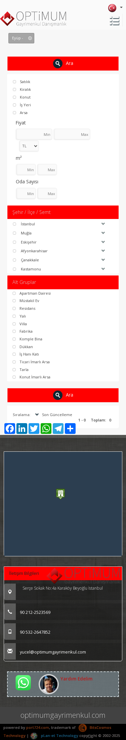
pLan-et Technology (54, 735)
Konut (22, 97)
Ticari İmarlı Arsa (31, 361)
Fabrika (22, 331)
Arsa (20, 112)
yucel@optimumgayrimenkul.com (45, 652)
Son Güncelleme (53, 414)
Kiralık (22, 89)
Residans (23, 308)
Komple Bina (27, 338)
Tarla (20, 369)
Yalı (19, 316)
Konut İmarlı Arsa (31, 376)
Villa (19, 323)
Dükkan (22, 346)
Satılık (21, 81)
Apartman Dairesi (31, 293)
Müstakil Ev (25, 300)
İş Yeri (22, 104)
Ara (63, 63)
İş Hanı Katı (25, 354)
